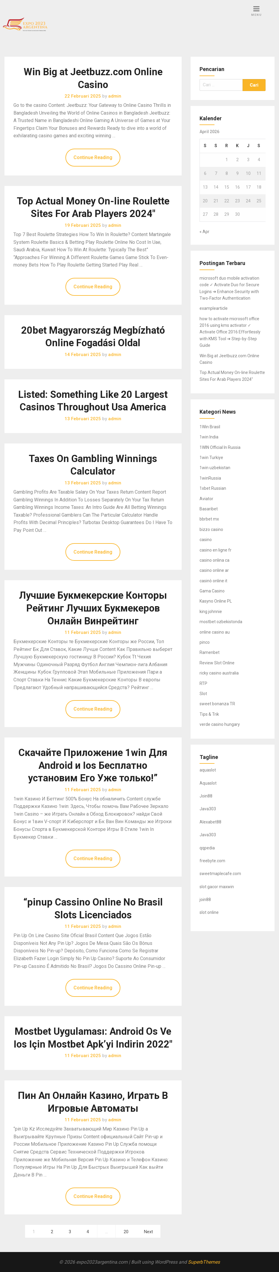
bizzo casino (211, 529)
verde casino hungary (220, 724)
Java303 (208, 808)
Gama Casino (212, 591)
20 (126, 1231)
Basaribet (209, 508)
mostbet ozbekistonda (221, 621)
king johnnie (211, 611)
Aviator (206, 498)
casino (206, 539)
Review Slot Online (217, 662)
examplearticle (214, 308)
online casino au (215, 632)
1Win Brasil (210, 426)
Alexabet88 (210, 822)
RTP (203, 683)
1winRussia (210, 478)
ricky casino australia (219, 673)
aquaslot (208, 770)
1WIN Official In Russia (220, 447)
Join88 (206, 796)
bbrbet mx (209, 519)
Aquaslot (208, 783)
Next (148, 1231)
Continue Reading (92, 157)
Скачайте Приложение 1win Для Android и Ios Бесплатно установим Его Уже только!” (93, 765)
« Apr (204, 231)
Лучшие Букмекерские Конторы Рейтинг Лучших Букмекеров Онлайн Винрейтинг (93, 608)
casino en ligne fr (216, 550)
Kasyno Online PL (216, 601)
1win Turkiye (211, 457)
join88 (205, 899)
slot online (209, 912)
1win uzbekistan (215, 467)
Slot (203, 693)
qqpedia (207, 848)
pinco (205, 642)
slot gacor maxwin (217, 886)
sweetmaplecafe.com (220, 873)
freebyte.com (212, 860)
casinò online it (213, 580)
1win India (209, 437)
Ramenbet (210, 652)
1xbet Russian (213, 488)
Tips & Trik (209, 714)
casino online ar (214, 570)
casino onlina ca (214, 560)
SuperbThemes (204, 1262)
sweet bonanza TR (217, 703)
